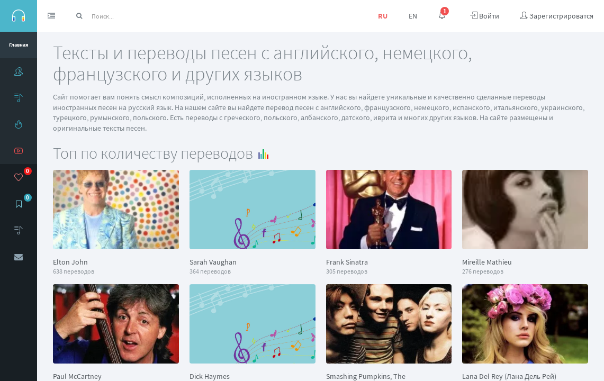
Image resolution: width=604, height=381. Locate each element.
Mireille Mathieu (487, 262)
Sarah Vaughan (213, 262)
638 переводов (73, 271)
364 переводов (210, 271)
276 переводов (482, 271)
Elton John (70, 262)
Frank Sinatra (347, 262)
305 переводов (346, 271)
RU (382, 16)
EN (413, 16)
